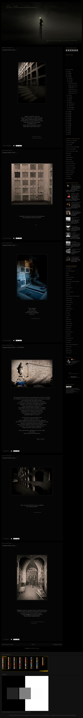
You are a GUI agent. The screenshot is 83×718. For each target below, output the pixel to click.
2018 (68, 120)
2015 (68, 114)
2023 (68, 128)
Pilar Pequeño (69, 340)
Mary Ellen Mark (69, 323)
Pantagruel (68, 159)
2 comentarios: (6, 538)
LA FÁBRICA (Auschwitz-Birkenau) (75, 242)
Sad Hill (67, 176)
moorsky (61, 715)
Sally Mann (68, 348)
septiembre (70, 104)
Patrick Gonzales (69, 331)
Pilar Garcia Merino (70, 338)
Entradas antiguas (57, 644)
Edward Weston (69, 287)
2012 (68, 76)
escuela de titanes (69, 165)
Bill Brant (67, 275)
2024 (68, 130)
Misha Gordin (68, 327)
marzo (69, 81)
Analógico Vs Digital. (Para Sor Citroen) (75, 194)
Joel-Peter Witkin (69, 308)
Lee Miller (68, 313)
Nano (74, 359)
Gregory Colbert (69, 298)
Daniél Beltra (68, 283)
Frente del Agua (69, 161)
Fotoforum (68, 294)
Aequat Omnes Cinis (70, 140)
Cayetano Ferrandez (70, 277)
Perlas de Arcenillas (70, 163)
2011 (68, 75)
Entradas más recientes (7, 644)
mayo (69, 97)
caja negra (68, 178)
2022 (68, 127)
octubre (70, 105)
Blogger (73, 715)
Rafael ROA (68, 342)
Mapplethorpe (68, 319)
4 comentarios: (6, 450)
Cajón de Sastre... (74, 226)
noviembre (70, 107)
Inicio (33, 644)
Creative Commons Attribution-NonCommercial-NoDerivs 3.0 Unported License (73, 391)
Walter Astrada (69, 350)
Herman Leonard (69, 302)
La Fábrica (68, 144)
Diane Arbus (68, 285)
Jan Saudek (68, 306)
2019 (68, 121)
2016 (68, 116)
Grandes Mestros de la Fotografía (72, 296)
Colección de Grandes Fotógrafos (72, 281)
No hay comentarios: (7, 145)
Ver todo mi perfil (69, 364)
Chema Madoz (69, 279)
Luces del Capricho (70, 149)
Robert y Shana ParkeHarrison (72, 344)
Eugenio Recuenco (69, 292)
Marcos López (69, 321)
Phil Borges (68, 334)
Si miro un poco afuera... (71, 151)
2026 (68, 134)
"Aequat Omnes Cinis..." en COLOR (13, 347)
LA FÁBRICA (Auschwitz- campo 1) (75, 233)
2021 (68, 125)
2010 (68, 73)
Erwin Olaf (68, 289)
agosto (69, 102)
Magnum (67, 317)
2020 (68, 123)
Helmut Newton (69, 300)
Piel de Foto (68, 336)
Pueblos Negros (69, 170)
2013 (68, 111)
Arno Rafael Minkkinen (70, 271)
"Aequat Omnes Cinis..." (9, 50)
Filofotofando (68, 157)
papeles (67, 153)
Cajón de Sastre (69, 142)
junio (69, 98)
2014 (68, 113)
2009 (68, 71)
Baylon (67, 273)
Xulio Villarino (68, 352)
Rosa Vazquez (69, 346)
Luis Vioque (68, 315)
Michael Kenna (69, 325)
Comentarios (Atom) (35, 648)
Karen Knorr (68, 310)
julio (69, 100)
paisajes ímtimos (69, 172)
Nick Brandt (68, 329)
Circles (67, 155)
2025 (68, 132)
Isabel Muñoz (68, 304)
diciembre (70, 109)
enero (69, 78)
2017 (68, 118)
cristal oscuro (68, 174)
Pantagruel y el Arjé (70, 167)
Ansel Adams (68, 268)
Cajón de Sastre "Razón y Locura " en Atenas (76, 203)
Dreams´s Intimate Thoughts (71, 146)
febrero (69, 80)
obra (69, 388)
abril (69, 95)
